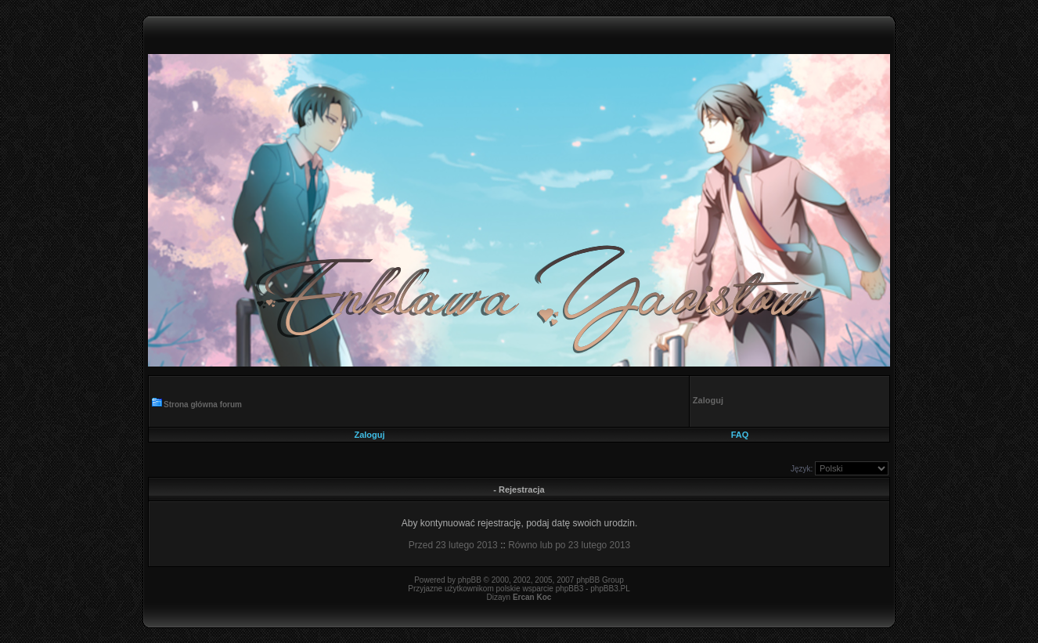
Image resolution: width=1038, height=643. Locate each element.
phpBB (469, 580)
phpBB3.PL (610, 588)
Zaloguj (369, 434)
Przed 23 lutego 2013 (453, 545)
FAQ (740, 434)
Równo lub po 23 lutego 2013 (569, 545)
